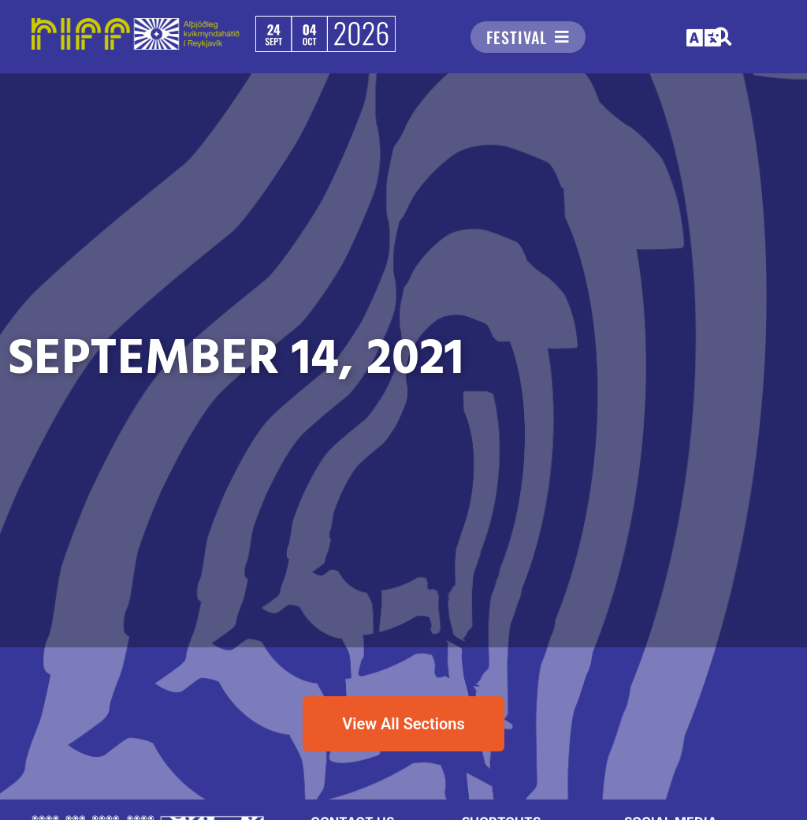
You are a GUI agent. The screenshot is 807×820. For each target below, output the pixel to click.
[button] (704, 38)
